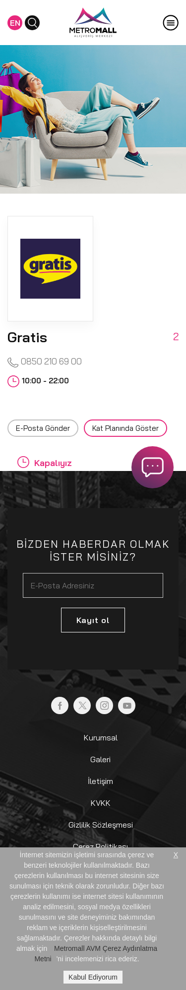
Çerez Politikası (100, 846)
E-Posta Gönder (43, 428)
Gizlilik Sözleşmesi (100, 825)
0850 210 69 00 (44, 361)
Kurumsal (101, 737)
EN (15, 23)
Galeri (100, 759)
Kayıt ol (93, 620)
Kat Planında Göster (125, 428)
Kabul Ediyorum (93, 977)
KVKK (101, 803)
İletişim (100, 781)
